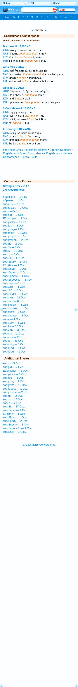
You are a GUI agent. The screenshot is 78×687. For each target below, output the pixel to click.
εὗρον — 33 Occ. (13, 340)
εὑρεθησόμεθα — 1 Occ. (17, 279)
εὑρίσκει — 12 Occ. (14, 297)
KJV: (6, 57)
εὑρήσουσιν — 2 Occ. (16, 240)
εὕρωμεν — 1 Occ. (14, 322)
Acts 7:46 (9, 67)
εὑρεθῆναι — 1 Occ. (15, 268)
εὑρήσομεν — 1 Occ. (15, 236)
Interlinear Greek (13, 149)
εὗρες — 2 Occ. (12, 254)
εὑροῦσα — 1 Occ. (14, 347)
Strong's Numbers (60, 149)
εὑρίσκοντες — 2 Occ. (16, 315)
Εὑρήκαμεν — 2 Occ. (15, 218)
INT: (5, 60)
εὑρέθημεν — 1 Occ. (15, 261)
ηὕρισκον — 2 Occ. (14, 200)
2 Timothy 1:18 (12, 129)
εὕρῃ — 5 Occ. (12, 211)
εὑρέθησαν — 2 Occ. (15, 272)
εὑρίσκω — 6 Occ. (14, 301)
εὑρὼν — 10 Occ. (13, 326)
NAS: (6, 53)
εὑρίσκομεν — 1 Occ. (15, 304)
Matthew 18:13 (12, 46)
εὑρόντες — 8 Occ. (14, 344)
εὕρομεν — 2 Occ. (14, 337)
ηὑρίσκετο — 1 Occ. (15, 196)
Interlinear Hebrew (36, 149)
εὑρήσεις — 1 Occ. (14, 229)
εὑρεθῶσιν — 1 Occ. (15, 294)
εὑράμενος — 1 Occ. (15, 207)
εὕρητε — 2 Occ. (13, 243)
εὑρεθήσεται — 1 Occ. (16, 276)
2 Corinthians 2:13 (14, 108)
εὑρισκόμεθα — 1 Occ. (16, 308)
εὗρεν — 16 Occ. (13, 250)
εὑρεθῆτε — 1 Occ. (14, 283)
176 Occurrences (14, 189)
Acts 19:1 (9, 87)
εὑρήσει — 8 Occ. (13, 225)
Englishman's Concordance (39, 444)
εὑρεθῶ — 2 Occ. (13, 290)
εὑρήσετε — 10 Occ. (15, 232)
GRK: (6, 49)
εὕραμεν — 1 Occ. (14, 204)
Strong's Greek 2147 (16, 186)
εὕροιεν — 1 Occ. (13, 333)
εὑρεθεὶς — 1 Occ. (14, 286)
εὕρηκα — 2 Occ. (13, 214)
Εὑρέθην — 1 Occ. (14, 265)
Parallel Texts (29, 157)
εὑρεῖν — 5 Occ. (13, 247)
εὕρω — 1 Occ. (12, 319)
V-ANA (26, 46)
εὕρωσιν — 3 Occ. (14, 329)
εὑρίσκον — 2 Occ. (14, 311)
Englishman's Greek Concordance (23, 153)
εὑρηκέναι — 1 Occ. (15, 222)
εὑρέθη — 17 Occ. (14, 258)
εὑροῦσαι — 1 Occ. (14, 351)
